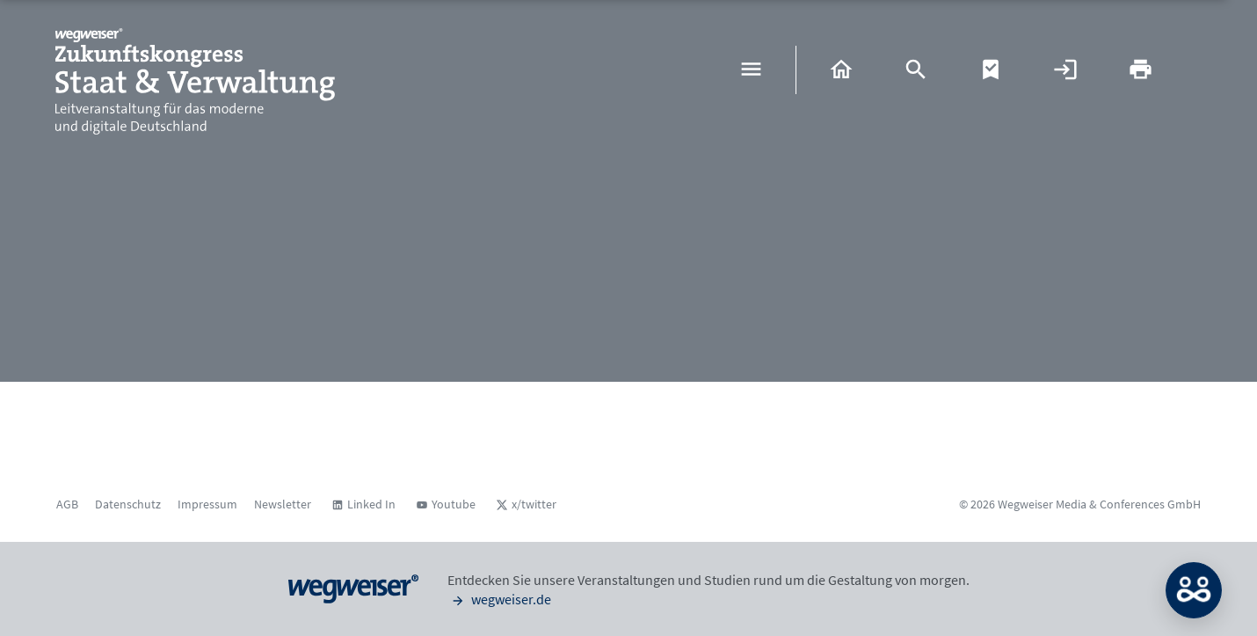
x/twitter (534, 504)
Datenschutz (128, 504)
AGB (67, 504)
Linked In (371, 504)
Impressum (207, 504)
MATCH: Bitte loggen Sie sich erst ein (1194, 590)
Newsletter (282, 504)
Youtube (454, 504)
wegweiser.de (499, 599)
